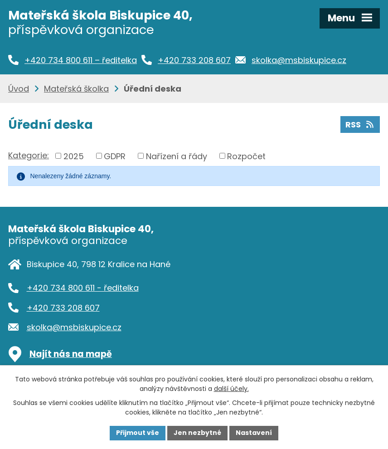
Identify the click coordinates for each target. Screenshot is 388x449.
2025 (73, 155)
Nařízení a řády (176, 155)
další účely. (231, 388)
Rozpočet (246, 155)
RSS (360, 124)
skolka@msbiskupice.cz (74, 327)
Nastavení (254, 432)
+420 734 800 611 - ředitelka (83, 287)
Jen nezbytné (197, 432)
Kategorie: (28, 155)
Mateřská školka (76, 88)
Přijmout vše (137, 432)
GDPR (115, 155)
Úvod (18, 88)
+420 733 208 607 (63, 307)
